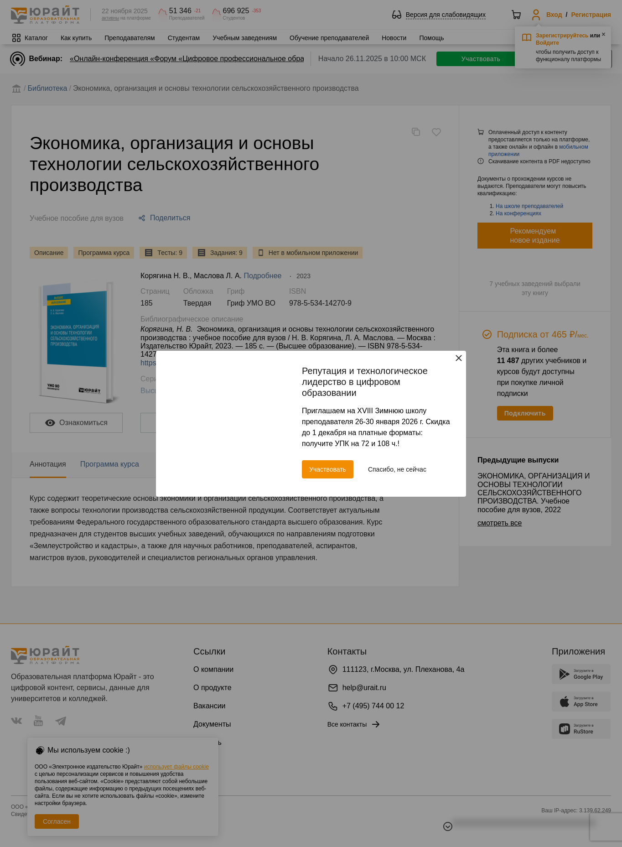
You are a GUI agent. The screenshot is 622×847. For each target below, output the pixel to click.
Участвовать (327, 469)
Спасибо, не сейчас (397, 469)
